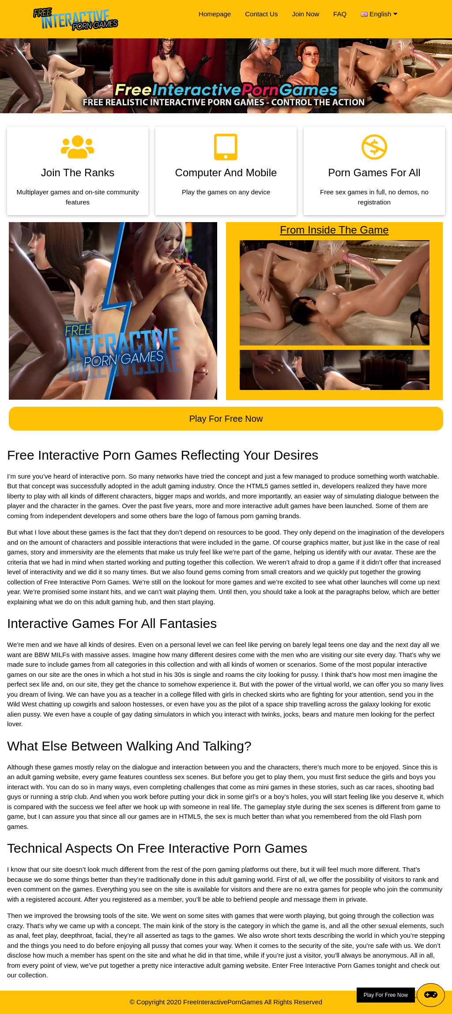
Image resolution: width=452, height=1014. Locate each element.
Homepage (215, 14)
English (383, 14)
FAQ (340, 14)
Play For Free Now (226, 418)
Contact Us (261, 14)
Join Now (305, 14)
